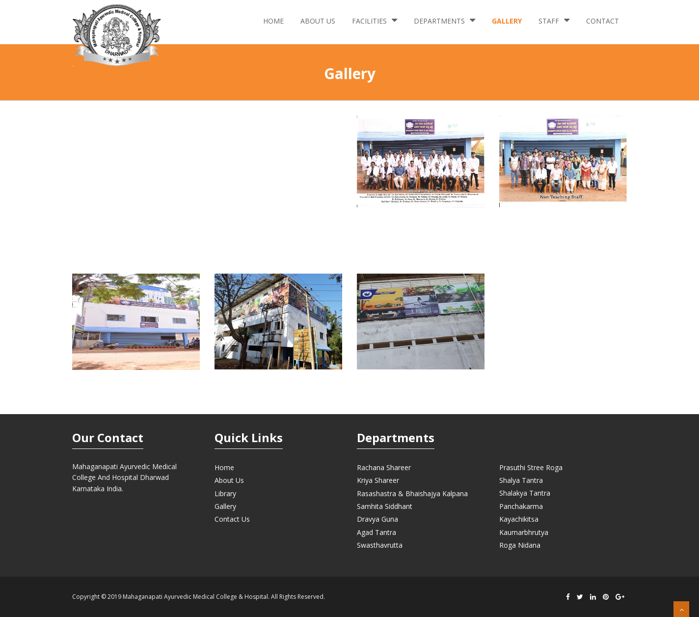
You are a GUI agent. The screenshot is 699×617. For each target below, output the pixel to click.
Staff (553, 20)
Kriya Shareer (378, 480)
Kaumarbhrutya (523, 532)
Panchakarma (521, 506)
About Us (317, 21)
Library (225, 493)
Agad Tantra (376, 532)
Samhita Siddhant (384, 506)
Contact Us (232, 519)
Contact (602, 21)
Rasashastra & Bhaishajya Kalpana (412, 493)
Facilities (374, 20)
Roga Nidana (519, 545)
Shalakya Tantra (524, 493)
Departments (444, 20)
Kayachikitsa (518, 519)
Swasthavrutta (380, 545)
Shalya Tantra (521, 480)
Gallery (507, 21)
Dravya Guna (377, 519)
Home (273, 21)
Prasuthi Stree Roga (531, 467)
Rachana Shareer (384, 467)
